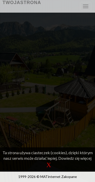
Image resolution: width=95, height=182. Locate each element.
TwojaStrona (22, 2)
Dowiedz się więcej (74, 158)
